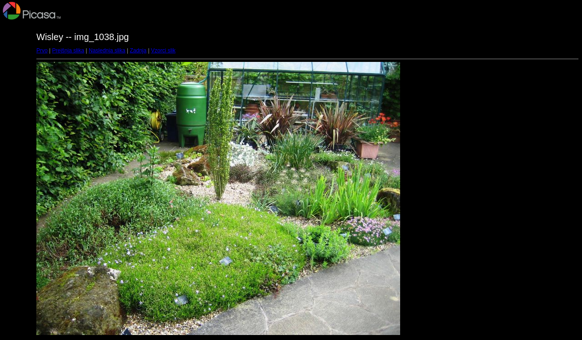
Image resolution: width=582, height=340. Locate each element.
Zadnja (138, 50)
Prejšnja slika (68, 50)
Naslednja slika (107, 50)
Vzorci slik (163, 50)
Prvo (42, 50)
